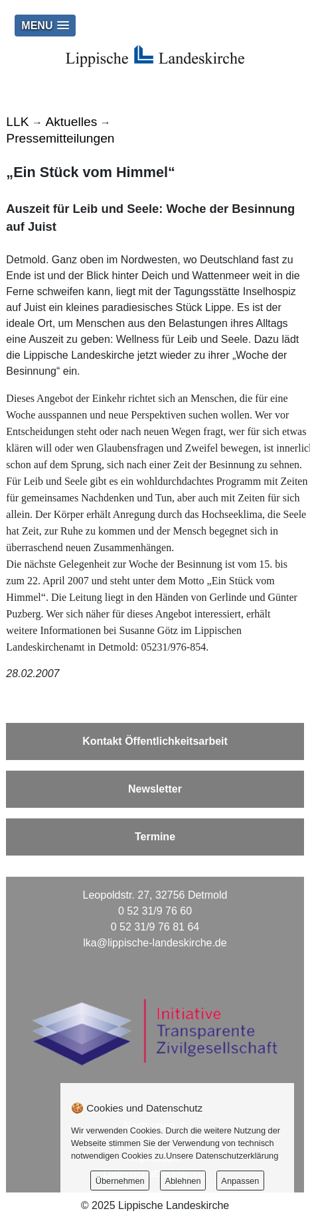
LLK (17, 122)
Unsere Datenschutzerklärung (222, 1156)
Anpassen (240, 1181)
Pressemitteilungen (60, 138)
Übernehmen (120, 1181)
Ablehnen (182, 1181)
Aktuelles (71, 122)
